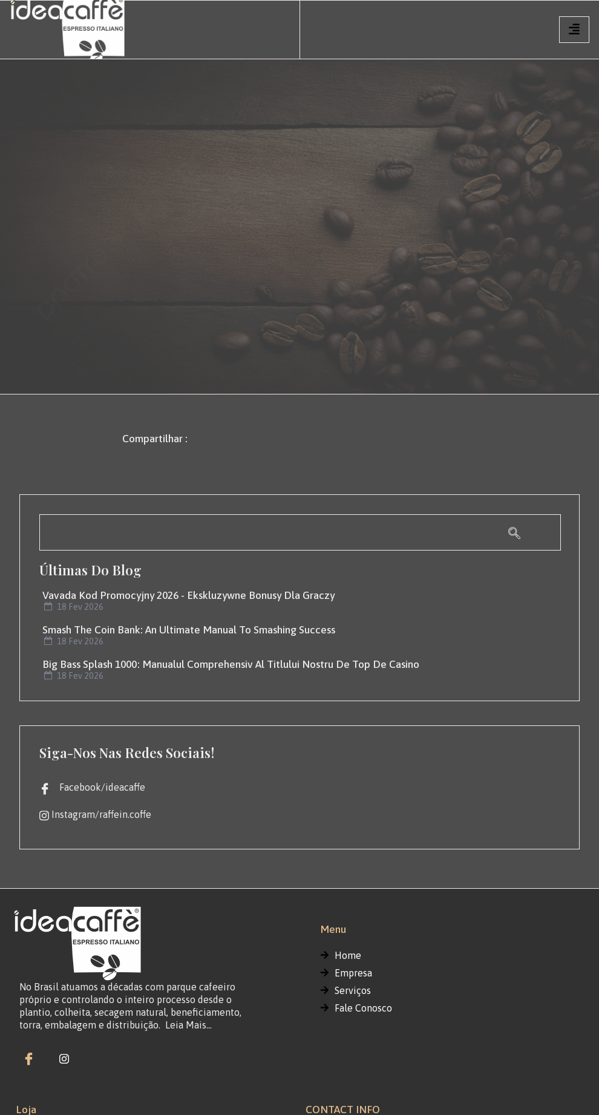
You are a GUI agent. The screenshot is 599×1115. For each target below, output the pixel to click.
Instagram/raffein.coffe (95, 815)
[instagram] (64, 1058)
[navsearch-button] (300, 532)
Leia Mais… (188, 1024)
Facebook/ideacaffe (92, 788)
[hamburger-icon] (574, 29)
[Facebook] (28, 1058)
